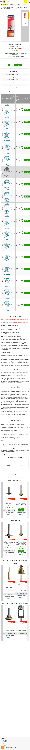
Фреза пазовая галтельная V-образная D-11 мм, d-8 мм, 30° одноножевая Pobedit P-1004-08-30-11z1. (7, 134)
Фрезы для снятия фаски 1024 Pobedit (21, 584)
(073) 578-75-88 (4, 740)
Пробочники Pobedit (21, 623)
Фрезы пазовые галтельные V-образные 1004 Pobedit (9, 502)
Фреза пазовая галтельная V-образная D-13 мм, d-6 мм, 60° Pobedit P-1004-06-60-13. (7, 109)
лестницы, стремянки (10, 346)
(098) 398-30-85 (4, 741)
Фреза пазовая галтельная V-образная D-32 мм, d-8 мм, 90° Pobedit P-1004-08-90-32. (7, 269)
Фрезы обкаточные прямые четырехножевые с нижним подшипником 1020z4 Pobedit (9, 585)
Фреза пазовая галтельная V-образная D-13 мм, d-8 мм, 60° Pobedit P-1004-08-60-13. (7, 160)
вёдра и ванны (18, 346)
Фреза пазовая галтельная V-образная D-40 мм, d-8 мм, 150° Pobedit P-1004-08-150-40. (7, 305)
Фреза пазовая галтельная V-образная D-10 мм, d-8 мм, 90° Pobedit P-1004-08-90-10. (7, 196)
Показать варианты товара (9, 510)
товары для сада (10, 340)
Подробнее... (9, 514)
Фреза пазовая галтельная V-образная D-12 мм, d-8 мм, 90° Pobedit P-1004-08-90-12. (7, 208)
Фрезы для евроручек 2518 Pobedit (9, 624)
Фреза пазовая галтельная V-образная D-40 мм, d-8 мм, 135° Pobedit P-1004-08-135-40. (7, 293)
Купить (19, 65)
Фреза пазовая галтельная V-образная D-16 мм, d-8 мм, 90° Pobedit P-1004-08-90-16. (7, 232)
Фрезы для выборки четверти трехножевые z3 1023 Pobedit (9, 542)
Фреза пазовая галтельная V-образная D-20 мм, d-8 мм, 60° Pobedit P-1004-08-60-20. (7, 184)
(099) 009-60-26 (4, 743)
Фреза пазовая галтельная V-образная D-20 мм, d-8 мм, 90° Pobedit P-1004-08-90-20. (7, 244)
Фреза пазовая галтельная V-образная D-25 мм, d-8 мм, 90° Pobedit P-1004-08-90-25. (7, 257)
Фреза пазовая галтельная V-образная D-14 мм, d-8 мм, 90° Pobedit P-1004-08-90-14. (7, 220)
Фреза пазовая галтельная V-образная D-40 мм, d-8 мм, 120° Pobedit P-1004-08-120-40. (7, 281)
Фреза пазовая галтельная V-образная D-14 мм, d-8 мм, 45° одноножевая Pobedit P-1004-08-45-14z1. (7, 147)
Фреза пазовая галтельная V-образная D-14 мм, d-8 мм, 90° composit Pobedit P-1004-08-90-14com (21, 502)
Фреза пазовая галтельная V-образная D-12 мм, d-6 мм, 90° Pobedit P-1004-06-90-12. (7, 121)
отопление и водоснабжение (10, 342)
